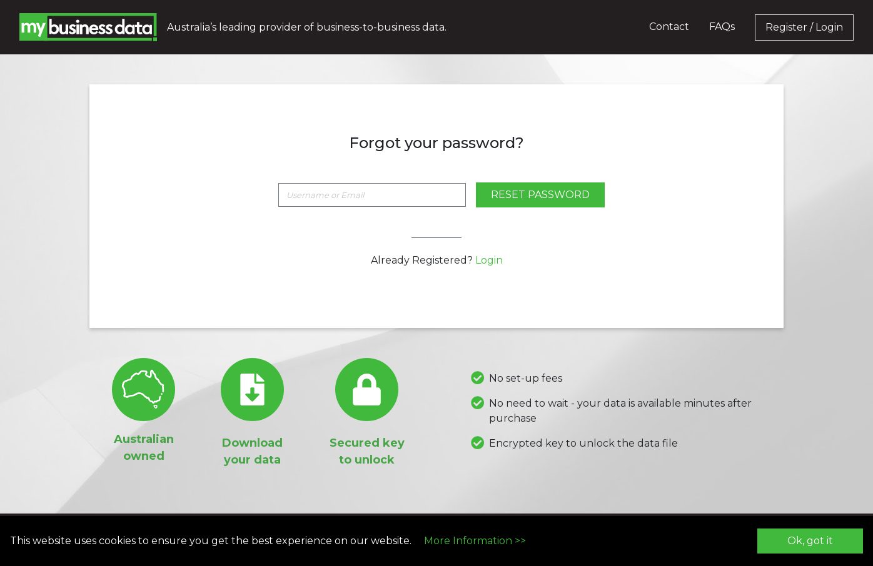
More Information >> (475, 541)
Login (489, 260)
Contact (669, 26)
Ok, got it (810, 541)
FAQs (722, 26)
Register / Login (804, 27)
